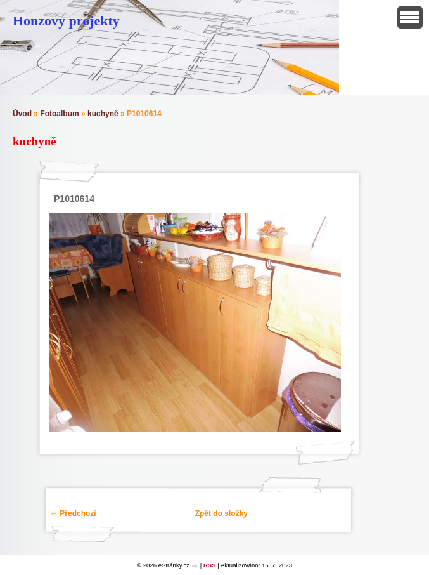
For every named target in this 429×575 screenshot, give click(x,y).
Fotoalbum (59, 113)
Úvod (22, 113)
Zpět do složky (221, 513)
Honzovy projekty (66, 21)
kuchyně (102, 113)
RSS (209, 565)
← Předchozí (73, 513)
